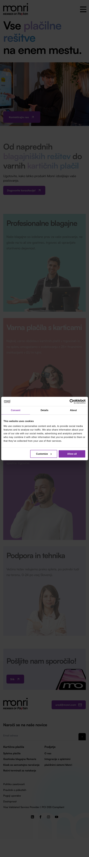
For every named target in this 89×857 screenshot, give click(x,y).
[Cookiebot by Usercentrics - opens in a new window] (72, 401)
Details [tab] (44, 410)
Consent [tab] (15, 410)
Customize (44, 453)
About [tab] (73, 410)
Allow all (72, 453)
